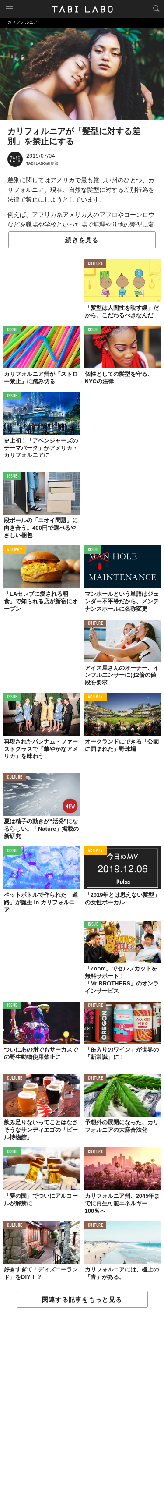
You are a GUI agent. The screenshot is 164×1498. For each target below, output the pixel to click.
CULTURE (95, 264)
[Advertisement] (82, 1403)
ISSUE (12, 330)
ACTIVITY (14, 550)
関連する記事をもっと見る (82, 1299)
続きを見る (81, 240)
